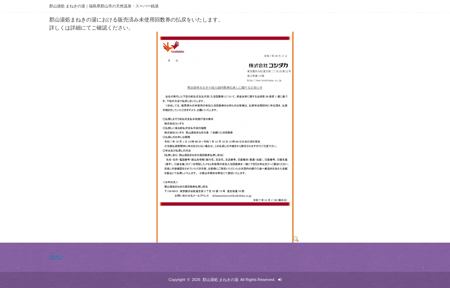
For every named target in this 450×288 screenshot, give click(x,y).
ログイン (55, 257)
